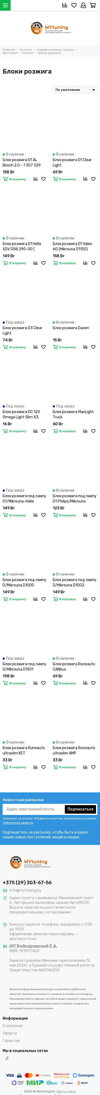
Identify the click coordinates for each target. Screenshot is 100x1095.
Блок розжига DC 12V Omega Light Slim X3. (21, 414)
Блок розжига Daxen (71, 328)
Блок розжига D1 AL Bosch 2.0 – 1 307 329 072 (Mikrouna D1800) (22, 163)
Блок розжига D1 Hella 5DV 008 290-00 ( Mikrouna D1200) (22, 247)
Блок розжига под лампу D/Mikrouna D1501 (24, 667)
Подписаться (80, 809)
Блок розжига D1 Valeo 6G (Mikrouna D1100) (72, 246)
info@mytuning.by (25, 890)
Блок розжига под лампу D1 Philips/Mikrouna (75, 499)
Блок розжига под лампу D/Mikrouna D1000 (24, 582)
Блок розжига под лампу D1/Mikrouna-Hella (24, 499)
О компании (13, 1026)
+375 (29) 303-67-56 (27, 883)
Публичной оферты (18, 823)
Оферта (10, 1033)
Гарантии (11, 1040)
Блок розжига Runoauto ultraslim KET (24, 750)
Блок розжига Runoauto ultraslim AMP (74, 750)
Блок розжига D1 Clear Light (72, 163)
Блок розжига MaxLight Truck (73, 414)
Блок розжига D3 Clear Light (22, 331)
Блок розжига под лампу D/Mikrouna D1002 (75, 582)
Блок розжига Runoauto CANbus (74, 667)
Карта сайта (66, 1091)
